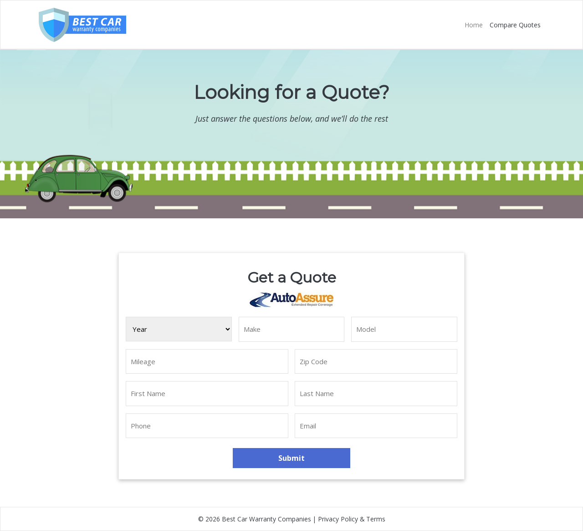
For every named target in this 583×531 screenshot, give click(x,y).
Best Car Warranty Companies (266, 519)
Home (474, 25)
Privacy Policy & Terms (351, 519)
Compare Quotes (515, 25)
